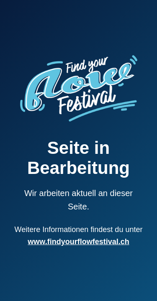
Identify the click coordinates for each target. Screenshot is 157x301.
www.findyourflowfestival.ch (78, 241)
